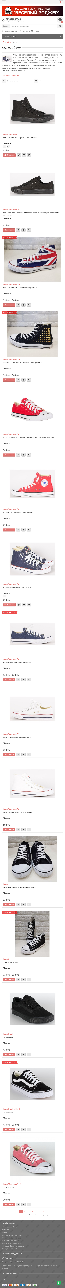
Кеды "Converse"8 (11, 809)
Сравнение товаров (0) (10, 75)
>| (43, 1211)
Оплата (5, 1230)
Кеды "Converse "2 (11, 209)
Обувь (8, 42)
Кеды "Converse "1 (11, 134)
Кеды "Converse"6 (11, 659)
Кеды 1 (6, 884)
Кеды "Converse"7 (11, 734)
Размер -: (7, 143)
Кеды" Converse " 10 (12, 1184)
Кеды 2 (6, 959)
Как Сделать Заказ (9, 1227)
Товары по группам (10, 31)
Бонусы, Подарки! (9, 1249)
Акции (35, 31)
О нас (5, 1232)
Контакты (25, 31)
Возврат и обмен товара (11, 1243)
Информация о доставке (12, 1235)
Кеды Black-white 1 (11, 1109)
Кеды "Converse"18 (11, 284)
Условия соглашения (10, 1240)
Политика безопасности (11, 1238)
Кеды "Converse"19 (11, 359)
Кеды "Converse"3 (11, 434)
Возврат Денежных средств (13, 1246)
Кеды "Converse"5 (11, 584)
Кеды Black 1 (9, 1034)
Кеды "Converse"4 (11, 509)
